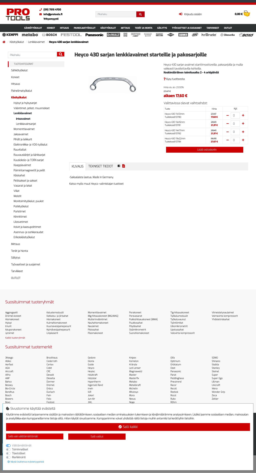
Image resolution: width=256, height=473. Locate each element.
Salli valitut (97, 436)
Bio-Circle (10, 388)
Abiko (8, 361)
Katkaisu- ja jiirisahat (57, 316)
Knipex (132, 357)
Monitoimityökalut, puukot (29, 201)
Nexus (132, 398)
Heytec (91, 371)
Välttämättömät (22, 445)
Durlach (51, 392)
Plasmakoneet (95, 333)
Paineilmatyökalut (85, 28)
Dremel (50, 385)
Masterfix (134, 378)
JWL (90, 402)
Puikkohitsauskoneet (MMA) (143, 319)
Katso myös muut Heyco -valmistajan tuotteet (96, 183)
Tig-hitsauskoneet (179, 312)
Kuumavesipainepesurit (59, 326)
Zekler (215, 398)
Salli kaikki (128, 427)
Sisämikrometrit (137, 329)
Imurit (8, 326)
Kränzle (133, 364)
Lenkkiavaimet (36, 42)
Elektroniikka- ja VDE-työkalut (30, 144)
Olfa (172, 357)
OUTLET (228, 28)
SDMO (215, 357)
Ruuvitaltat (20, 149)
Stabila (215, 364)
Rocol (173, 395)
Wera (214, 388)
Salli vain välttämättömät (23, 436)
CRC (48, 371)
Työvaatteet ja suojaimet (187, 28)
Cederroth (52, 361)
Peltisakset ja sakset (25, 180)
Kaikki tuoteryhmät (15, 337)
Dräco (50, 388)
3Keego (9, 357)
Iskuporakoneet (13, 329)
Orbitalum (175, 364)
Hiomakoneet (12, 319)
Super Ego (217, 378)
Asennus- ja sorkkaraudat (28, 232)
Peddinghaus (177, 378)
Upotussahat (177, 329)
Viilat (16, 191)
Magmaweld (135, 371)
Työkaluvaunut (178, 319)
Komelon (133, 361)
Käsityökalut (108, 28)
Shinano (216, 361)
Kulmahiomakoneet (57, 322)
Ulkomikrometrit (179, 326)
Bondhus (9, 392)
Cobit (49, 368)
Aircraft (9, 371)
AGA (7, 368)
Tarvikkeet (213, 28)
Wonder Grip (218, 392)
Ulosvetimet (21, 222)
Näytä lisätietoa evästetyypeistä (26, 461)
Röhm (173, 402)
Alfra (7, 374)
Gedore (92, 357)
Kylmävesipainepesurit (58, 329)
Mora (132, 395)
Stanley (216, 368)
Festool (50, 402)
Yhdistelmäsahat (221, 319)
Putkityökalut (21, 206)
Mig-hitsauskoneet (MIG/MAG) (103, 316)
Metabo (133, 381)
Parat (173, 374)
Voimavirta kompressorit (225, 316)
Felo (49, 398)
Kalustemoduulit (55, 312)
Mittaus (125, 28)
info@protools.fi (50, 14)
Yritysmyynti (50, 19)
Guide (91, 364)
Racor (173, 385)
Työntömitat (176, 322)
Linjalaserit (52, 333)
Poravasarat (135, 316)
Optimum (175, 361)
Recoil (173, 388)
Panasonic (175, 371)
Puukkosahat (136, 322)
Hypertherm (94, 381)
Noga (132, 402)
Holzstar (92, 378)
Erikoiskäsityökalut (24, 237)
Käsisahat (19, 175)
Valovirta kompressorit (182, 333)
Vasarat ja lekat (23, 185)
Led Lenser (135, 368)
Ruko (173, 398)
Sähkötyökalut (33, 28)
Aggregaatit (11, 312)
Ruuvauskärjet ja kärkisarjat (29, 155)
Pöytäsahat (135, 326)
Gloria (91, 361)
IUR (89, 392)
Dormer (51, 381)
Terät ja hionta (143, 28)
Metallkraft (135, 385)
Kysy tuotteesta (174, 79)
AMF (7, 378)
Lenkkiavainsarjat (26, 124)
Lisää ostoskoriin (204, 149)
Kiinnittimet (20, 216)
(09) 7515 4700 (49, 9)
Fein (49, 395)
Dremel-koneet (13, 316)
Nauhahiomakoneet (98, 322)
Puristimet (20, 211)
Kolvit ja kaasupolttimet (27, 227)
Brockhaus (52, 357)
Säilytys (162, 28)
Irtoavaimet (23, 119)
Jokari (91, 395)
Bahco (8, 381)
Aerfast (9, 364)
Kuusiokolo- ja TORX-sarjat (29, 160)
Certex (50, 364)
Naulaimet (93, 326)
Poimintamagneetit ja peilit (29, 170)
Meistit (17, 196)
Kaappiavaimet (22, 165)
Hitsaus (64, 28)
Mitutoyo (133, 392)
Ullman (215, 381)
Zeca (214, 395)
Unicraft (216, 385)
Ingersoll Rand (95, 385)
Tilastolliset (18, 453)
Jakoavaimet (21, 134)
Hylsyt (8, 322)
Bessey (9, 385)
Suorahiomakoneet (139, 333)
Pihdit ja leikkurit (23, 139)
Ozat (172, 368)
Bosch (8, 395)
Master (132, 374)
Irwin (90, 388)
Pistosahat (93, 329)
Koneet (51, 28)
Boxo (7, 402)
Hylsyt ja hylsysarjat (25, 103)
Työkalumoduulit (179, 316)
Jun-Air (91, 398)
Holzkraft (92, 374)
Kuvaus (77, 166)
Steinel (215, 371)
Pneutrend (175, 381)
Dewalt (50, 374)
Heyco (91, 368)
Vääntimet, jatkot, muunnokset (32, 108)
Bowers (9, 398)
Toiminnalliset (20, 449)
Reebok (174, 392)
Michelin (133, 388)
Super (215, 374)
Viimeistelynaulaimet (223, 312)
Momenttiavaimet (24, 129)
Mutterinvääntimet (97, 319)
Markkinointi (19, 457)
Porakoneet (135, 312)
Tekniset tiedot (100, 166)
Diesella (51, 378)
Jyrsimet (9, 333)
